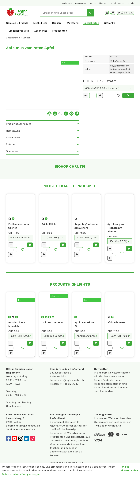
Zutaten (11, 144)
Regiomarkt (67, 3)
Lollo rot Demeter (52, 322)
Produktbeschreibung (18, 123)
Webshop (72, 414)
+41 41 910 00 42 (25, 429)
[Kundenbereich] (106, 13)
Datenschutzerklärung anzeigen (21, 474)
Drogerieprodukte (19, 30)
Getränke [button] (109, 22)
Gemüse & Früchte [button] (17, 22)
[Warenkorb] (120, 13)
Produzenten (80, 3)
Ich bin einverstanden (129, 468)
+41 (62, 383)
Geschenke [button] (40, 30)
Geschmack (13, 137)
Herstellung (13, 130)
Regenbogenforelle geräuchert (86, 226)
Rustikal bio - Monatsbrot (16, 324)
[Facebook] (8, 438)
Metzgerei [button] (72, 22)
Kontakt (130, 3)
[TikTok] (32, 438)
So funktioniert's (117, 3)
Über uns (103, 3)
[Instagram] (20, 438)
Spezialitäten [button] (91, 22)
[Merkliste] (113, 13)
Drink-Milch (48, 224)
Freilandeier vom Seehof (18, 226)
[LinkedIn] (26, 438)
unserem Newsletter (109, 372)
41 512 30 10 (71, 383)
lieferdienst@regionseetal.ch (67, 380)
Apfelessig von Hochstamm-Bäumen (116, 228)
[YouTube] (14, 438)
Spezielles (12, 151)
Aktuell (93, 3)
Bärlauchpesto (116, 322)
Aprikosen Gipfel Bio (84, 324)
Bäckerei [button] (57, 22)
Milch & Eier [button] (40, 22)
